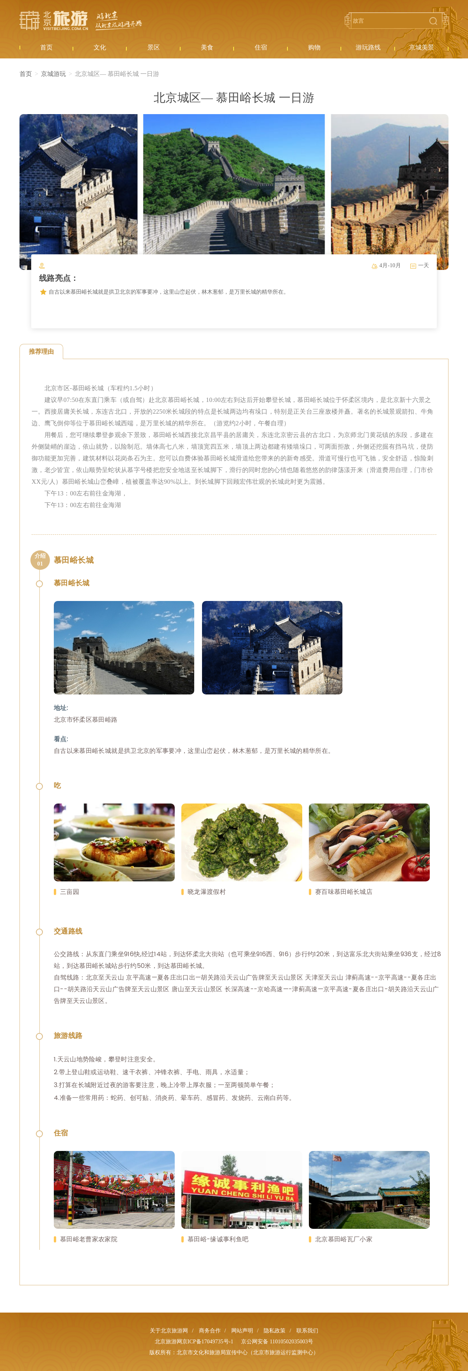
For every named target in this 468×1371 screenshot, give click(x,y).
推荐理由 (41, 351)
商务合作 (210, 1331)
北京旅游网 (81, 20)
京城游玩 (53, 73)
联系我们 (307, 1331)
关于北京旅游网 (169, 1331)
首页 (26, 73)
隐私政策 (274, 1331)
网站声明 (242, 1331)
